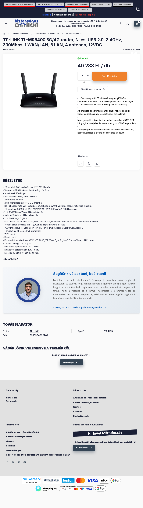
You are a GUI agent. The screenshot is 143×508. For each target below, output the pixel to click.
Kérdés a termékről (89, 164)
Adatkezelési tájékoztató (86, 402)
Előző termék (10, 49)
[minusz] (88, 78)
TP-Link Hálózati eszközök (47, 34)
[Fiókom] (127, 24)
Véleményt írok (70, 362)
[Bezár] (138, 9)
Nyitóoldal (11, 398)
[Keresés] (120, 24)
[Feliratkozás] (93, 89)
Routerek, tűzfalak (74, 34)
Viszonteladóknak (63, 14)
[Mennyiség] (82, 76)
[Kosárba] (109, 76)
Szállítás (77, 411)
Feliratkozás (82, 447)
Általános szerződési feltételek (89, 398)
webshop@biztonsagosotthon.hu (89, 307)
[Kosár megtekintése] (137, 24)
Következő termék (131, 49)
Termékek (11, 401)
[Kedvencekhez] (134, 53)
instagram (13, 462)
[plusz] (88, 74)
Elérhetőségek (81, 416)
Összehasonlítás (80, 164)
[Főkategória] (4, 33)
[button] (39, 89)
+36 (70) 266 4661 (61, 307)
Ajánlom (97, 164)
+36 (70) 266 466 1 (98, 21)
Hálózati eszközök (20, 34)
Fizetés (77, 407)
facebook (7, 462)
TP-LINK (34, 331)
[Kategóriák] (5, 23)
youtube (25, 462)
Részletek (82, 156)
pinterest (19, 462)
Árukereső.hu (31, 482)
